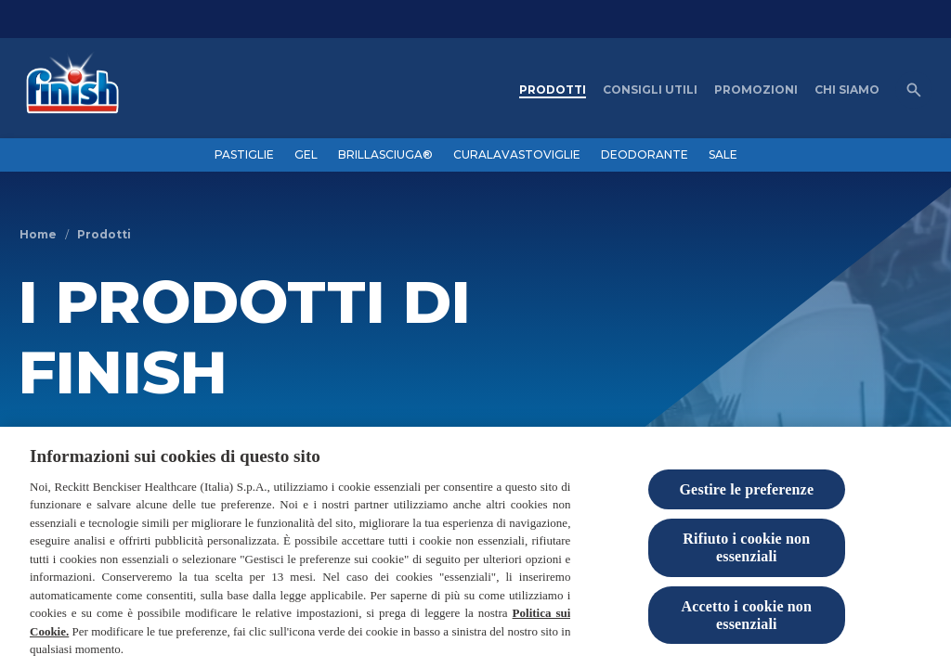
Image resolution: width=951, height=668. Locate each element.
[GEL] (306, 155)
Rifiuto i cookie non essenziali (746, 550)
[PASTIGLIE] (244, 155)
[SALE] (723, 155)
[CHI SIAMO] (847, 90)
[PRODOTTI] (552, 90)
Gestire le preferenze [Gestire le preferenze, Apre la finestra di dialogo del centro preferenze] (747, 492)
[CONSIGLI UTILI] (650, 90)
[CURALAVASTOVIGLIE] (516, 155)
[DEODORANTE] (644, 155)
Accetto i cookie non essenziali (747, 617)
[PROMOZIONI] (756, 90)
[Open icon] (913, 90)
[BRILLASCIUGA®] (385, 155)
